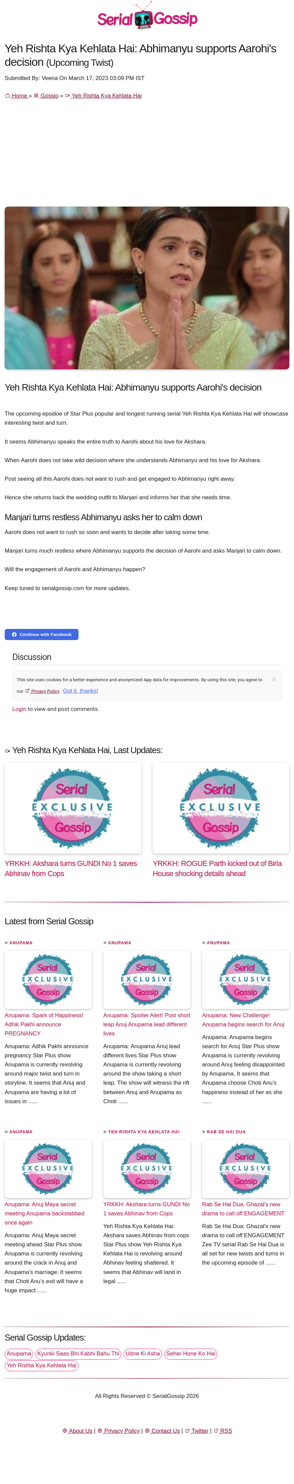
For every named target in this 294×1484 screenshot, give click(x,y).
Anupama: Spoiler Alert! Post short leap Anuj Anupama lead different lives (146, 1024)
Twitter (196, 1431)
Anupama (21, 942)
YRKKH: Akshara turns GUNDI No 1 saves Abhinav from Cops (146, 1209)
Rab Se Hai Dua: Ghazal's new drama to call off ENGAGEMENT (243, 1209)
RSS (222, 1431)
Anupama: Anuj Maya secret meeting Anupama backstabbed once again (45, 1213)
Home (17, 95)
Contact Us (162, 1431)
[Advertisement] (147, 156)
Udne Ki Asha (143, 1353)
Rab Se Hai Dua (226, 1132)
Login (19, 709)
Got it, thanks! (80, 691)
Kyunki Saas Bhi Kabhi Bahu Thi (78, 1353)
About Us (77, 1431)
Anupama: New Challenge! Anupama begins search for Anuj (243, 1020)
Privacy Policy (42, 691)
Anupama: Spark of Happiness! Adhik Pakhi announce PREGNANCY (44, 1024)
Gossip (45, 95)
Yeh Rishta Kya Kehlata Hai (103, 95)
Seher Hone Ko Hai (191, 1353)
